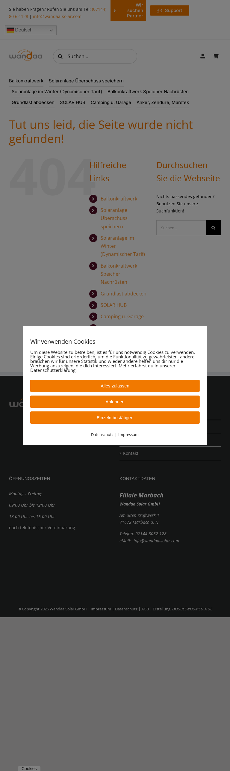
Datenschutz (102, 434)
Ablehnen (114, 401)
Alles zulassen (115, 385)
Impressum (128, 434)
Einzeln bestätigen (115, 417)
